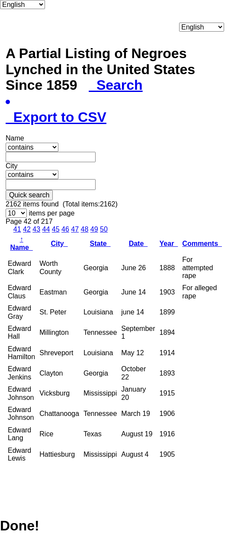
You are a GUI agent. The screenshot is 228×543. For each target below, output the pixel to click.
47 (75, 229)
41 (17, 229)
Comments (202, 243)
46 (65, 229)
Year (169, 243)
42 (27, 229)
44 (46, 229)
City (59, 243)
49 (94, 229)
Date (138, 243)
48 (85, 229)
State (100, 243)
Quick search (29, 195)
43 (36, 229)
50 (104, 229)
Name (21, 243)
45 (56, 229)
